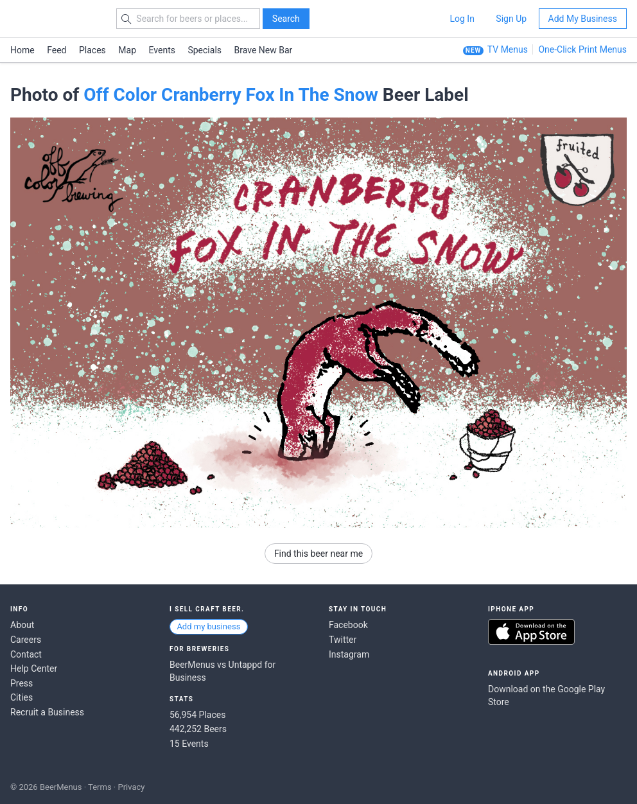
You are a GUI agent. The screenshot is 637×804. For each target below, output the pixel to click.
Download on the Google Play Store (546, 695)
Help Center (33, 668)
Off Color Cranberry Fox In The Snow (230, 94)
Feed (56, 50)
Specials (205, 50)
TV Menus (507, 49)
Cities (21, 697)
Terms (100, 787)
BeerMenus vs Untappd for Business (222, 671)
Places (92, 50)
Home (22, 50)
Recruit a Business (47, 712)
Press (21, 683)
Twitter (342, 639)
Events (162, 50)
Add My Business (582, 18)
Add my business (208, 626)
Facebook (348, 625)
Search (286, 18)
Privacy (131, 787)
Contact (26, 654)
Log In (461, 18)
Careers (25, 639)
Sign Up (511, 18)
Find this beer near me (318, 553)
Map (127, 50)
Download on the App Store (531, 632)
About (22, 625)
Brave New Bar (263, 50)
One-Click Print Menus (582, 49)
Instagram (349, 654)
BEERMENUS (55, 18)
